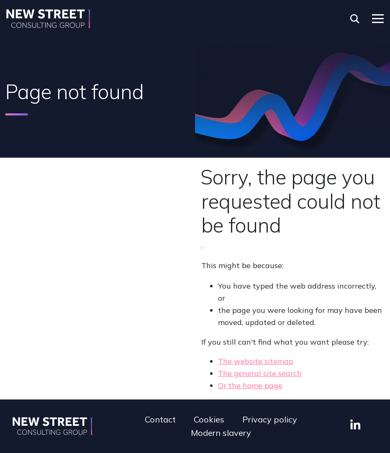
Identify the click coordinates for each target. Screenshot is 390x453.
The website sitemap (255, 361)
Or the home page (250, 385)
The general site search (260, 373)
